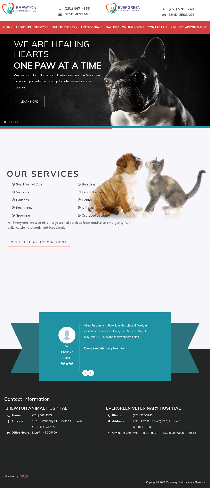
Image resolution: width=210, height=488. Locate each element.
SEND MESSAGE (73, 14)
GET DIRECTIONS (44, 426)
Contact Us (157, 27)
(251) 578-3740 (177, 9)
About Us (23, 27)
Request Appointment (188, 27)
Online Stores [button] (64, 27)
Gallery (112, 27)
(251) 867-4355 (73, 8)
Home (7, 27)
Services (41, 27)
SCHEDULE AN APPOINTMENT (39, 242)
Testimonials (91, 27)
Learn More (29, 101)
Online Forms (133, 27)
